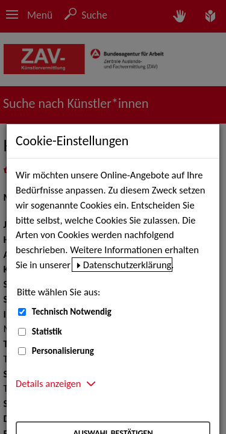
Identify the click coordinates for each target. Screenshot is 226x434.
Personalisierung (63, 350)
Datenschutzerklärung (127, 265)
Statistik (47, 331)
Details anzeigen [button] (48, 383)
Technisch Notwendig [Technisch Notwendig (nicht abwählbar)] (71, 311)
